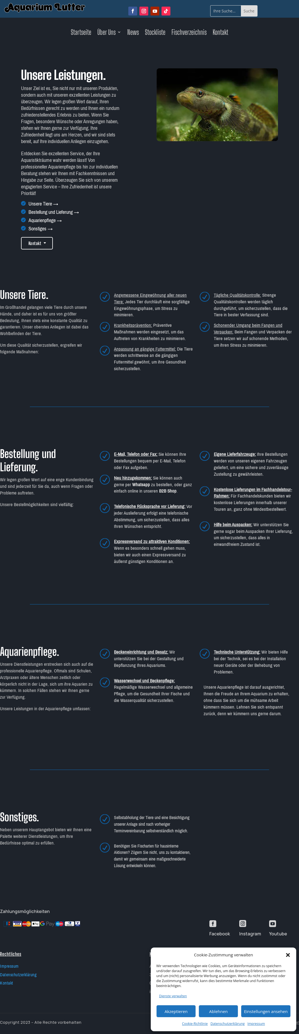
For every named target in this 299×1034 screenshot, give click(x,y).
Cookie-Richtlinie (195, 1023)
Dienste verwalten (173, 996)
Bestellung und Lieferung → (53, 212)
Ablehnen (218, 1011)
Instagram (250, 934)
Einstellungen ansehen (266, 1011)
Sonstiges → (40, 228)
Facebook (219, 934)
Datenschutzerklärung (227, 1023)
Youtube (278, 934)
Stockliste (155, 33)
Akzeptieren (176, 1011)
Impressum (256, 1023)
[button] (288, 955)
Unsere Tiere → (43, 204)
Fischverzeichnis (189, 33)
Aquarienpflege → (45, 220)
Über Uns (106, 33)
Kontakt (220, 33)
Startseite (81, 33)
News (133, 33)
